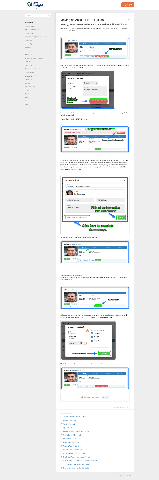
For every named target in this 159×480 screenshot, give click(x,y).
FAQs (26, 104)
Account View (30, 76)
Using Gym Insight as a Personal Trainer (37, 69)
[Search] (37, 15)
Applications (28, 79)
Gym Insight (117, 475)
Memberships (29, 44)
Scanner (27, 61)
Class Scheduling (30, 86)
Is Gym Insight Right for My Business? (36, 37)
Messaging (28, 47)
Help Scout (131, 475)
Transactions (28, 65)
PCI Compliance (29, 51)
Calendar (27, 83)
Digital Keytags (29, 26)
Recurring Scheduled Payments (34, 58)
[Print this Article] (128, 20)
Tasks (26, 101)
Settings (27, 97)
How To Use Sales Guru (32, 29)
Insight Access (29, 33)
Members (27, 90)
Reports (27, 94)
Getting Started (29, 72)
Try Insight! (128, 5)
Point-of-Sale (28, 54)
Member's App (29, 40)
